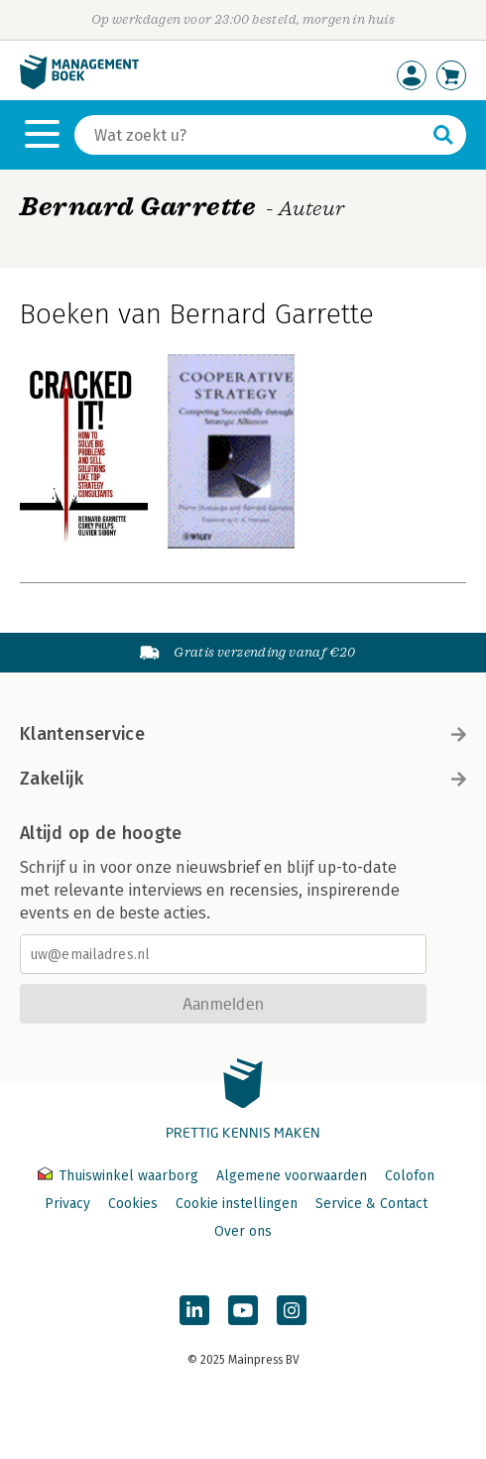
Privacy (67, 1203)
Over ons (243, 1231)
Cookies (133, 1203)
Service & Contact (371, 1203)
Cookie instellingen (237, 1203)
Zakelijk (243, 779)
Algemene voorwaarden (291, 1175)
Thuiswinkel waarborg (120, 1175)
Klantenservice (243, 734)
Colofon (409, 1175)
